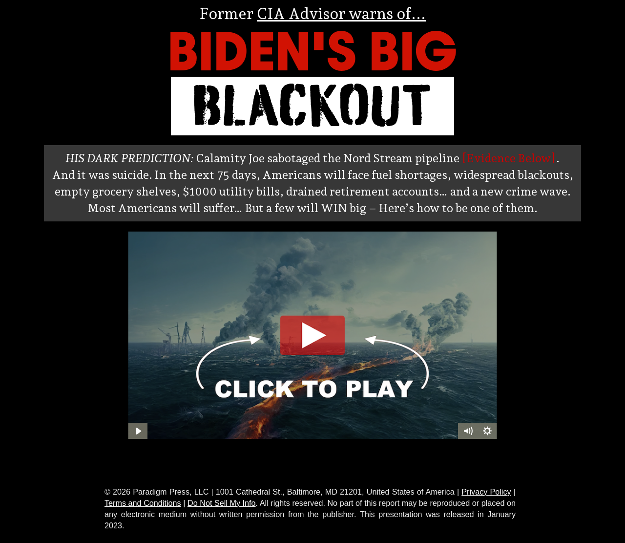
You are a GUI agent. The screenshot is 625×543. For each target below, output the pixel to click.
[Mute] (468, 431)
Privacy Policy (486, 491)
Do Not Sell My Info (222, 503)
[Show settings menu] (487, 431)
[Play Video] (137, 431)
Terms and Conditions (142, 503)
